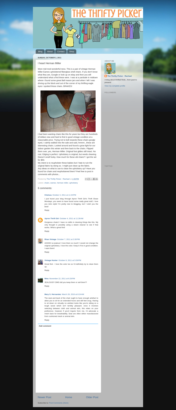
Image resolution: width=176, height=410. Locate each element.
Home (68, 397)
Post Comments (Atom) (58, 403)
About (50, 51)
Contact (60, 51)
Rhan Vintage (50, 239)
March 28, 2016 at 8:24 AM (73, 294)
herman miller (62, 183)
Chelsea (48, 195)
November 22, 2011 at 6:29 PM (62, 279)
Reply (46, 210)
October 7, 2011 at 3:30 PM (68, 239)
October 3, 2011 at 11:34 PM (64, 195)
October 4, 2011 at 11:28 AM (71, 218)
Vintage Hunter (51, 260)
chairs (46, 183)
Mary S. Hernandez (52, 294)
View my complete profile (115, 86)
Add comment (45, 326)
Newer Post (44, 397)
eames (53, 183)
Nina (46, 279)
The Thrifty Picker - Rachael (119, 76)
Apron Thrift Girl (51, 218)
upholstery (73, 183)
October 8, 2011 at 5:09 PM (70, 260)
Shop (71, 51)
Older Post (92, 397)
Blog (40, 51)
